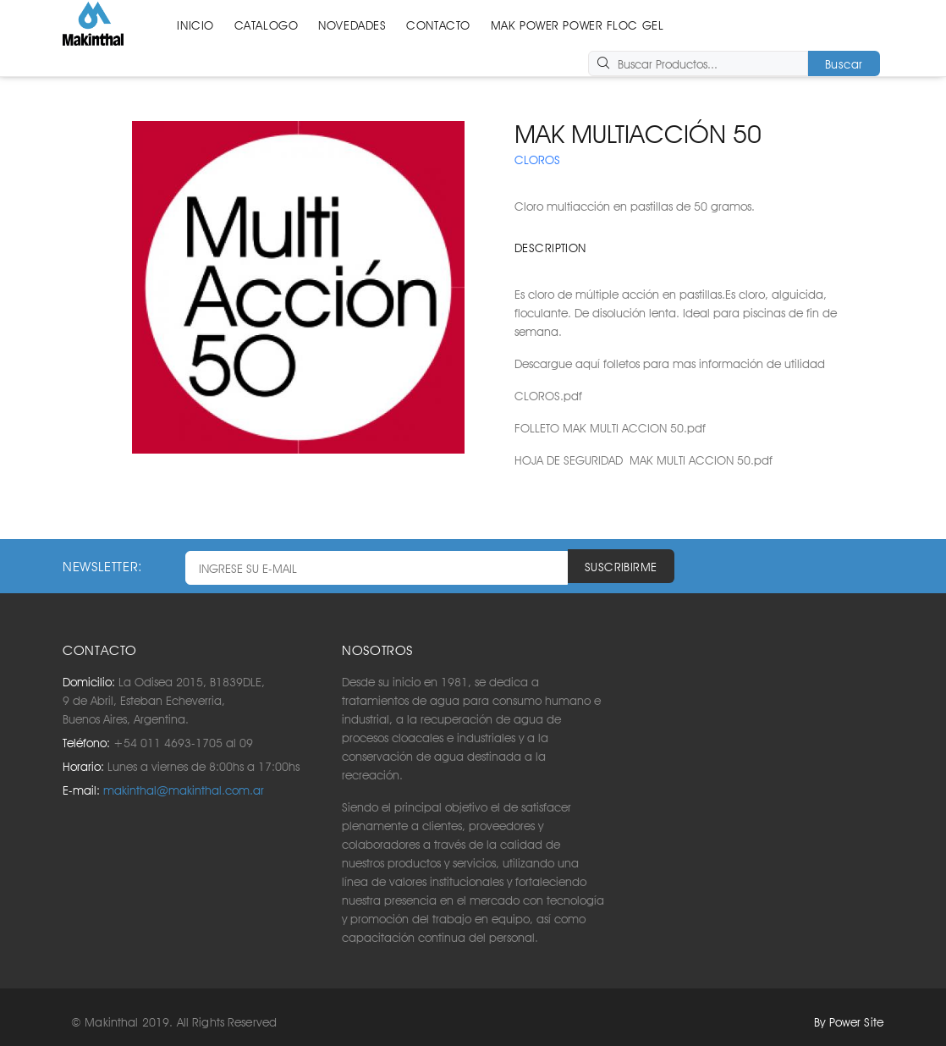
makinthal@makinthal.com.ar (183, 790)
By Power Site (848, 1022)
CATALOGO (266, 25)
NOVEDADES (352, 25)
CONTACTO (438, 25)
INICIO (195, 25)
